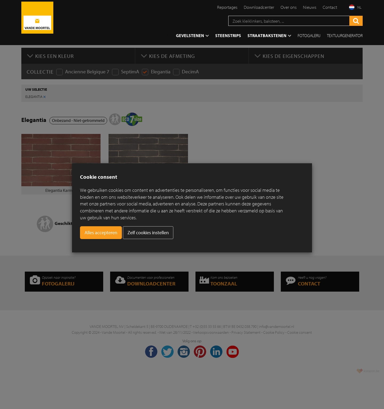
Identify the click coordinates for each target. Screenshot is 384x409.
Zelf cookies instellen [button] (148, 232)
